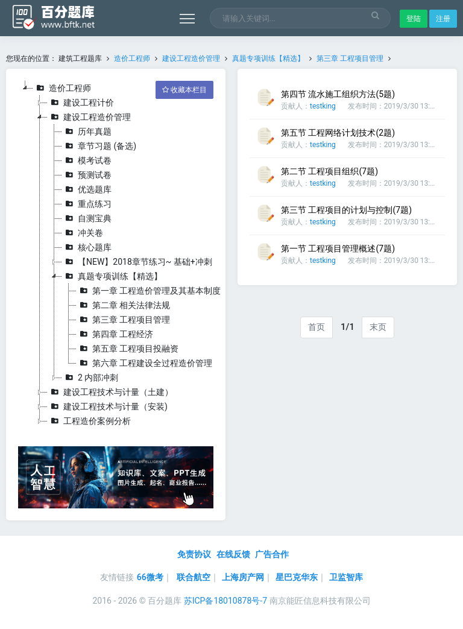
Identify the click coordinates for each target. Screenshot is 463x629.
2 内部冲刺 (90, 377)
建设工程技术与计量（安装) (108, 406)
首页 (316, 327)
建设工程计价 (81, 102)
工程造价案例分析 (89, 421)
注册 (443, 18)
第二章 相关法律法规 (123, 305)
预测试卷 (87, 175)
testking (323, 106)
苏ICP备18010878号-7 (225, 600)
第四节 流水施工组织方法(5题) (338, 94)
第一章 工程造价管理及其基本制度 (149, 290)
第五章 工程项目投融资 (127, 348)
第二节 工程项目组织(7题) (329, 171)
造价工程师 (132, 58)
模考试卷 (87, 160)
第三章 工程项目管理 (350, 58)
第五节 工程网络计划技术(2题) (338, 132)
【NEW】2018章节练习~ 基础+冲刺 (137, 261)
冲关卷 (82, 233)
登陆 (413, 18)
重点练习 (87, 204)
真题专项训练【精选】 (268, 58)
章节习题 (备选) (99, 146)
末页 (378, 327)
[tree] (115, 254)
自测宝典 (87, 218)
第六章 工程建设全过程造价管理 (144, 363)
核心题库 (87, 247)
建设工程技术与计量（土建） (110, 392)
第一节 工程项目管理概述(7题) (338, 248)
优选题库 (87, 189)
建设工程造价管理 (191, 58)
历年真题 (87, 131)
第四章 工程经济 (115, 334)
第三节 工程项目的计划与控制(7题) (346, 210)
